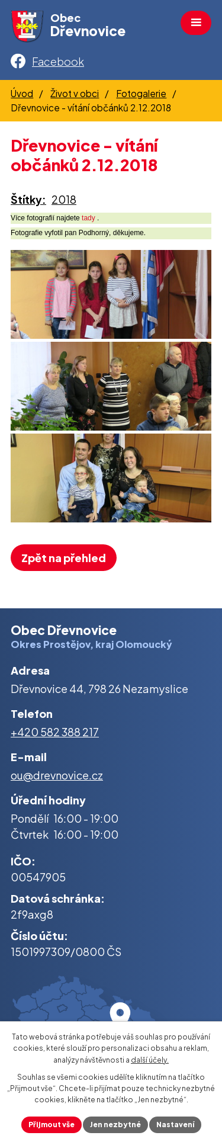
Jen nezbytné (115, 1124)
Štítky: (28, 199)
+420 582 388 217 (55, 732)
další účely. (150, 1060)
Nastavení (175, 1124)
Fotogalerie (141, 93)
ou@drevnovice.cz (57, 775)
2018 (64, 199)
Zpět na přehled (63, 557)
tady (88, 218)
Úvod (22, 93)
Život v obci (74, 93)
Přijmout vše (51, 1124)
